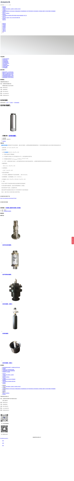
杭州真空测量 (47, 11)
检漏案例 (4, 380)
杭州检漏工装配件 (42, 11)
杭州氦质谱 (4, 379)
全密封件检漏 (13, 15)
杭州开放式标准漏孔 (6, 245)
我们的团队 (8, 8)
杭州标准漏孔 (35, 11)
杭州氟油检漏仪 (17, 11)
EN (3, 32)
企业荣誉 (12, 8)
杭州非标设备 (11, 11)
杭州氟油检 (13, 379)
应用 (2, 443)
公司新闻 (15, 8)
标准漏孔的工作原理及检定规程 (8, 369)
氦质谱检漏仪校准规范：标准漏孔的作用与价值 (11, 367)
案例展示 (4, 14)
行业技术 (7, 17)
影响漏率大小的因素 (6, 371)
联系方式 (4, 19)
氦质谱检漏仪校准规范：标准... (8, 75)
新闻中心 (4, 12)
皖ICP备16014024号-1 (4, 438)
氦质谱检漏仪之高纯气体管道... (8, 77)
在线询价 (4, 141)
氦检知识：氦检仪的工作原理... (8, 73)
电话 (2, 440)
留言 (2, 445)
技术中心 (4, 13)
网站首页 (4, 6)
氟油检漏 (21, 15)
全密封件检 (13, 381)
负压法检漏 (4, 15)
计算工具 (25, 15)
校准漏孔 (19, 207)
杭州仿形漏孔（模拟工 (7, 304)
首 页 (7, 102)
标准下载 (14, 17)
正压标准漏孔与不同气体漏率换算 (8, 370)
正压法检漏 (9, 15)
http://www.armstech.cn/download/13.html (8, 198)
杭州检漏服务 (53, 11)
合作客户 (19, 8)
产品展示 (4, 25)
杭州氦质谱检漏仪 (5, 11)
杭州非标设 (9, 379)
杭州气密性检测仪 (30, 11)
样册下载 (18, 17)
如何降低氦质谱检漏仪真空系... (8, 76)
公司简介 (4, 8)
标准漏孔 (8, 207)
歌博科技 (4, 7)
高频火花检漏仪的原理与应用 (7, 74)
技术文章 (4, 17)
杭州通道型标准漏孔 (7, 211)
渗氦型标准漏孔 (13, 207)
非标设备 (18, 15)
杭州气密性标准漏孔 (6, 274)
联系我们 (4, 18)
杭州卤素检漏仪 (23, 11)
